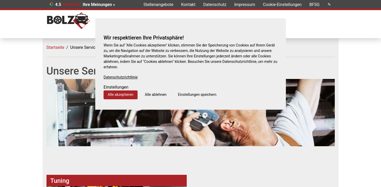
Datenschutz (214, 4)
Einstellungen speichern (197, 94)
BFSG (314, 4)
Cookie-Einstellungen (282, 4)
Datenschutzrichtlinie (121, 77)
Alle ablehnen (156, 94)
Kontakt (188, 4)
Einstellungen (116, 87)
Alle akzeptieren (120, 94)
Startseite (55, 47)
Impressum (244, 4)
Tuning (59, 180)
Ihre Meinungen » (99, 4)
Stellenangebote (158, 4)
